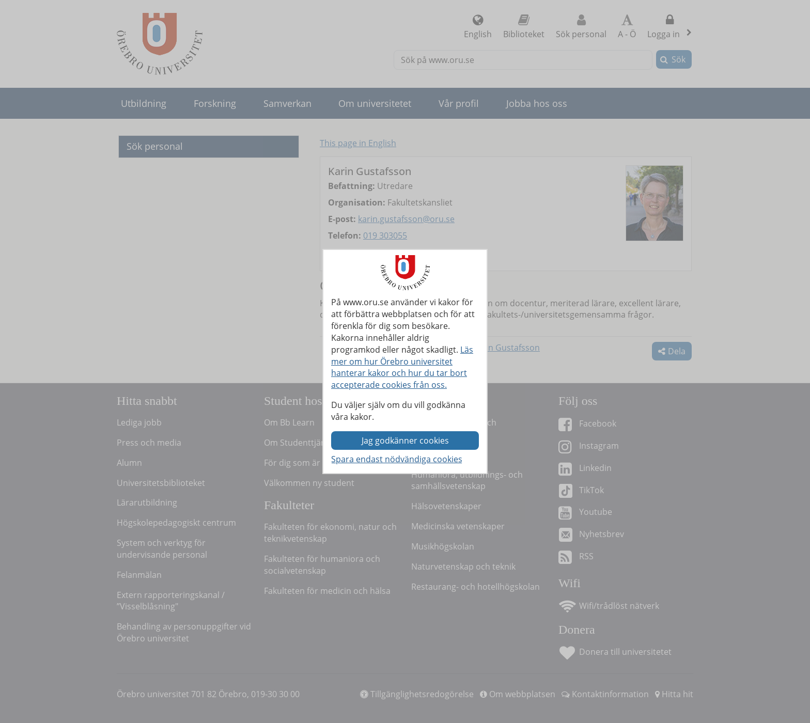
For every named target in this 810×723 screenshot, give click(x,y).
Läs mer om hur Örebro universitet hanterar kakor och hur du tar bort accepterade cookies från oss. (402, 367)
